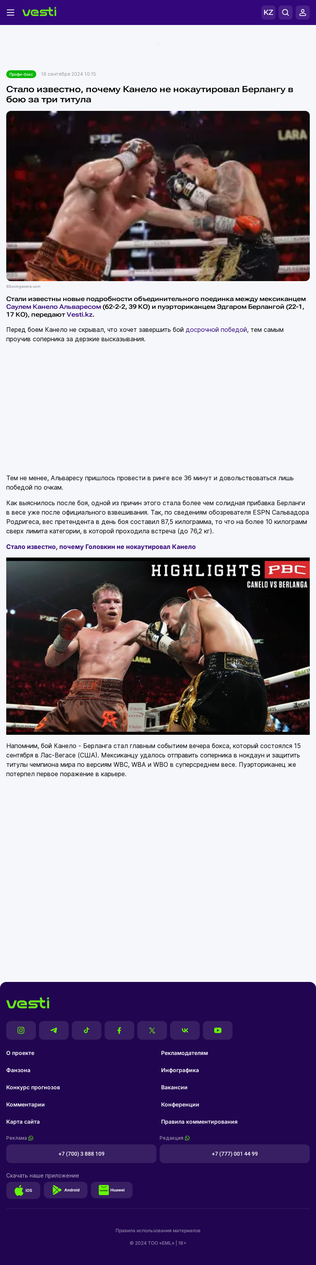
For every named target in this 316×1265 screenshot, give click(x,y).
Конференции (180, 1104)
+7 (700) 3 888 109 (82, 1154)
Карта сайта (23, 1121)
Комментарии (25, 1104)
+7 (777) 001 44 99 (235, 1154)
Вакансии (174, 1087)
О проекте (20, 1052)
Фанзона (18, 1070)
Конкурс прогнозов (33, 1087)
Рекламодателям (184, 1052)
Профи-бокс (21, 74)
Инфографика (180, 1070)
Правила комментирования (199, 1121)
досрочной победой (216, 329)
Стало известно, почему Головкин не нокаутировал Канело (101, 547)
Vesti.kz (79, 314)
